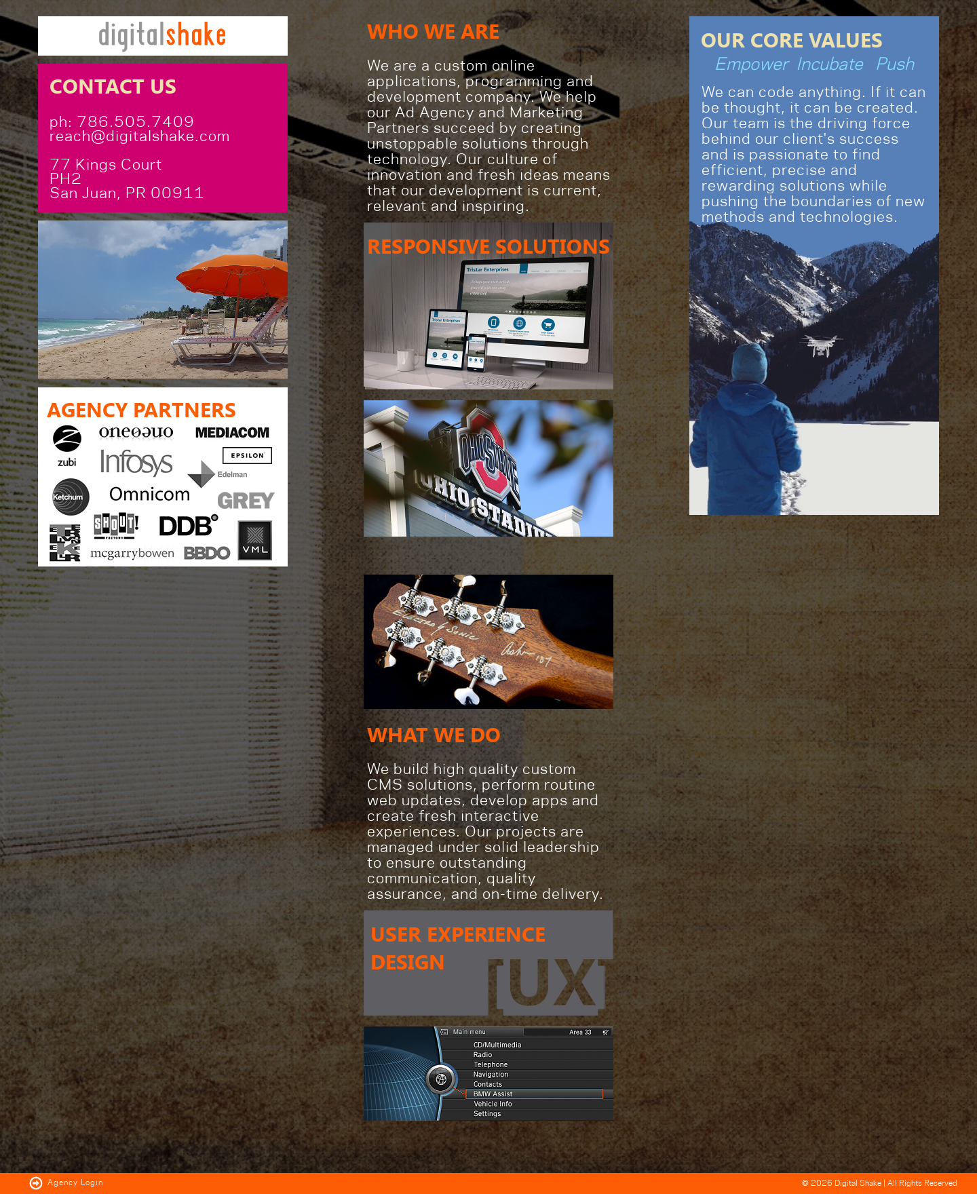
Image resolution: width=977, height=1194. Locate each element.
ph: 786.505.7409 (122, 122)
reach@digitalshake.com (140, 137)
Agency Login (66, 1183)
